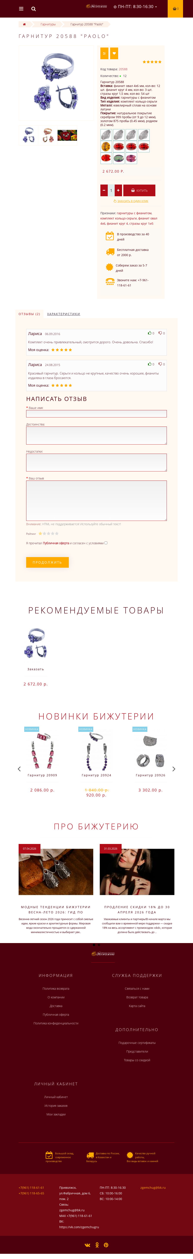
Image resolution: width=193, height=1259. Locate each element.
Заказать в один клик (132, 201)
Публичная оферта (56, 1014)
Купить (139, 190)
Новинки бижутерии (96, 716)
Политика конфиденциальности (56, 1023)
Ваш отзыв (36, 478)
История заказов (56, 1106)
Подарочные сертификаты (137, 1043)
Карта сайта (137, 1006)
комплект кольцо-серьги (118, 218)
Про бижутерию (97, 826)
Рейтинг (30, 534)
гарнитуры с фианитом (134, 213)
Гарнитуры (48, 24)
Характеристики (63, 314)
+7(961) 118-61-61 (31, 1187)
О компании (56, 997)
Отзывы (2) (29, 314)
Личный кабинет (56, 1097)
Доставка (56, 1006)
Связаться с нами (137, 988)
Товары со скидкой (137, 1060)
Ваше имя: (36, 408)
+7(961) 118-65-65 (31, 1193)
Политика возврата (56, 988)
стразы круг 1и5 (141, 223)
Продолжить (47, 562)
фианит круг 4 (117, 223)
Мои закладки (56, 1114)
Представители (137, 1051)
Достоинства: (35, 424)
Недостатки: (34, 451)
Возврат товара (137, 997)
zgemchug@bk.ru (153, 1187)
